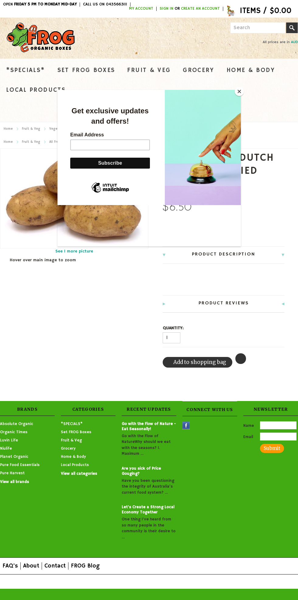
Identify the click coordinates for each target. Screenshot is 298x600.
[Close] (239, 91)
